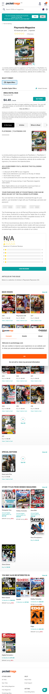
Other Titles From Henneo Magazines (19, 487)
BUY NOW (39, 99)
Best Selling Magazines (8, 686)
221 (32, 376)
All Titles (4, 679)
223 (3, 376)
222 (17, 376)
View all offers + (24, 109)
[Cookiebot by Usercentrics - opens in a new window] (38, 330)
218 (32, 406)
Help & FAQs (28, 679)
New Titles (5, 683)
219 (17, 406)
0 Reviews (30, 34)
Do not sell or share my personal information (24, 362)
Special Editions (9, 452)
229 (3, 315)
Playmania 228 (21, 315)
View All (44, 292)
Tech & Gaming (7, 23)
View (3, 320)
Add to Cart (9, 320)
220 (3, 406)
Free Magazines (6, 689)
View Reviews (24, 269)
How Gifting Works (30, 692)
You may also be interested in (16, 575)
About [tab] (40, 336)
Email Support (28, 683)
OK (24, 356)
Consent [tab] (9, 336)
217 (3, 436)
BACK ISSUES (7, 292)
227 (32, 315)
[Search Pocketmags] (4, 9)
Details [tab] (24, 336)
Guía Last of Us (7, 474)
